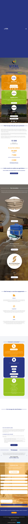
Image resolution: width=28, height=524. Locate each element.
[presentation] (6, 501)
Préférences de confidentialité (12, 522)
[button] (26, 29)
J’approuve (18, 522)
